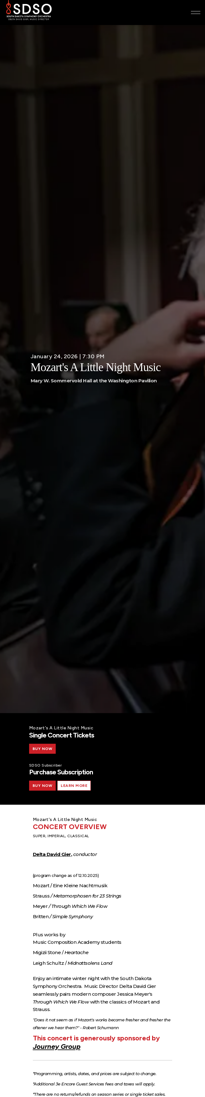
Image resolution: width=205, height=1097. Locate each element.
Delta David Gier (52, 854)
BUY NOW (42, 748)
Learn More (74, 785)
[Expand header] (195, 12)
